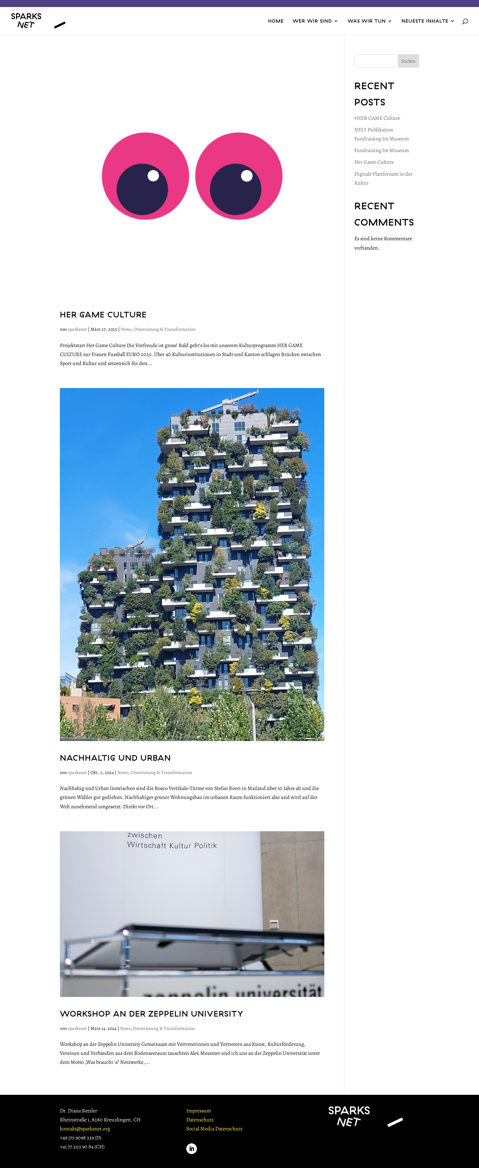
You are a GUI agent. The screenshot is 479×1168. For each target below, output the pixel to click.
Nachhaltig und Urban (115, 758)
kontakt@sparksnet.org (85, 1128)
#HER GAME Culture (377, 118)
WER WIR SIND (312, 21)
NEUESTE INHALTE (424, 21)
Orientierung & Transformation (165, 329)
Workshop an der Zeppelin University (151, 1014)
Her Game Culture (103, 314)
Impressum (198, 1110)
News (126, 329)
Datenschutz (200, 1119)
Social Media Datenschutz (214, 1128)
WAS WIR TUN (367, 21)
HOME (276, 21)
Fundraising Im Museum (381, 150)
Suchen (408, 61)
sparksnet (77, 329)
